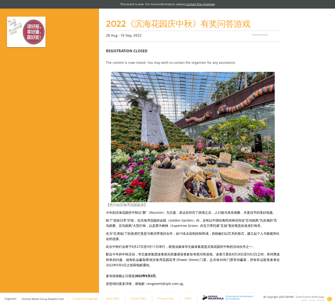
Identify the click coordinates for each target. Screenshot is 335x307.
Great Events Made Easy (310, 296)
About (305, 300)
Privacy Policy (165, 298)
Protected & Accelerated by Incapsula (228, 297)
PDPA (188, 298)
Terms (312, 300)
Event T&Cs (112, 298)
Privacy (320, 300)
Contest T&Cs (138, 298)
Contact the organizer (85, 298)
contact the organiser (200, 4)
